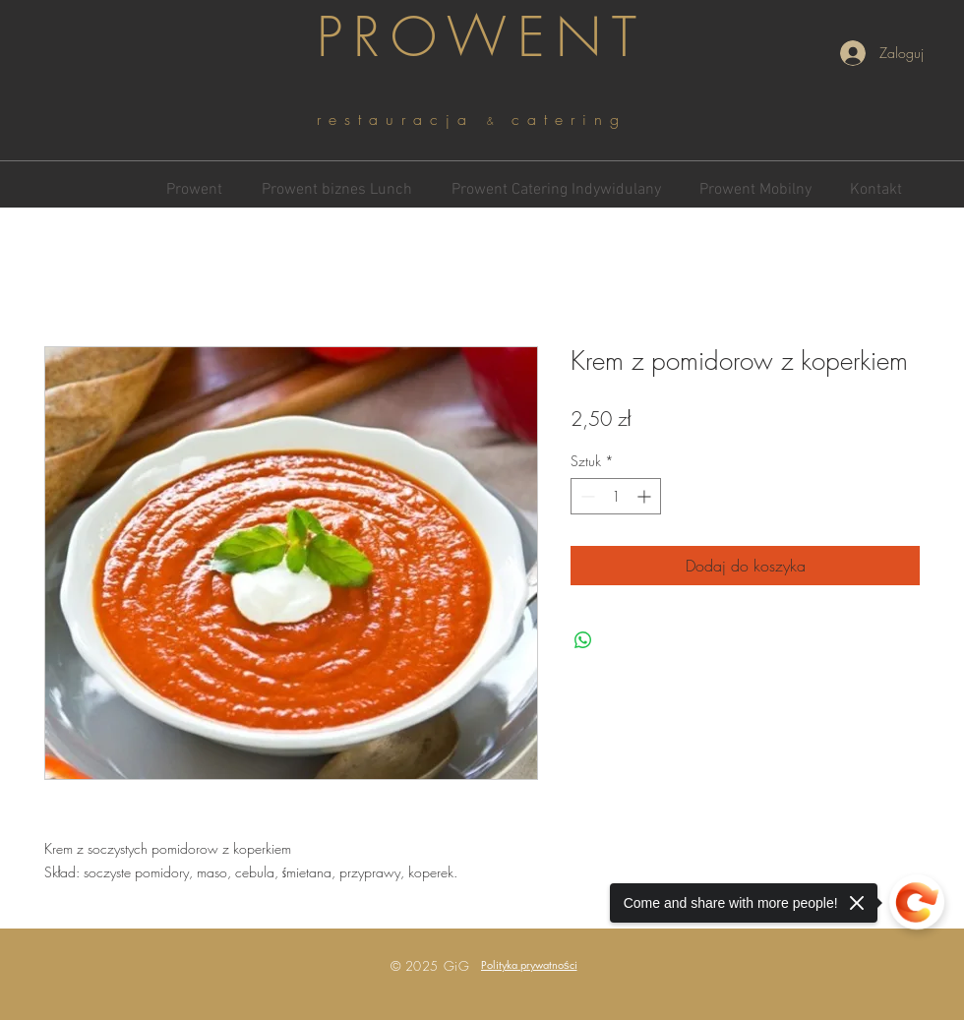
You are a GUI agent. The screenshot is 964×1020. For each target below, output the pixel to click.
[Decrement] (585, 496)
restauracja (402, 119)
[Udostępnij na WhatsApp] (583, 640)
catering (569, 119)
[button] (529, 964)
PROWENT (482, 37)
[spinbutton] (615, 496)
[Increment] (645, 496)
